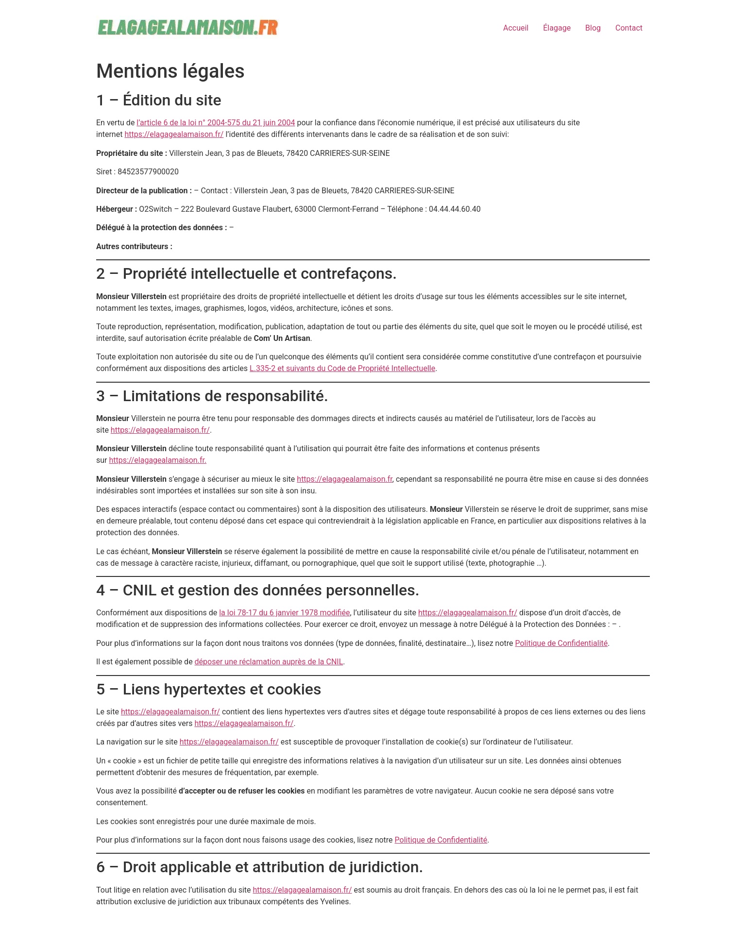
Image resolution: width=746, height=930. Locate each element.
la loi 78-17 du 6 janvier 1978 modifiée (284, 612)
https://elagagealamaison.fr (344, 479)
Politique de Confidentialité (561, 643)
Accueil (515, 28)
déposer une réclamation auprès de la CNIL (269, 661)
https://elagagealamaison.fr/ (173, 134)
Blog (593, 28)
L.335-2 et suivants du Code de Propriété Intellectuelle (342, 368)
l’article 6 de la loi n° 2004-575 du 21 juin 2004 (215, 122)
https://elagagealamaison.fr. (157, 460)
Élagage (557, 28)
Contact (629, 28)
